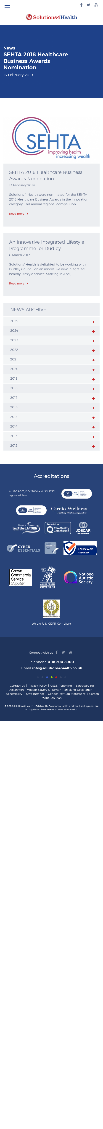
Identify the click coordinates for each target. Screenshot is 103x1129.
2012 (13, 445)
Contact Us (17, 685)
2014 (13, 426)
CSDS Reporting (61, 685)
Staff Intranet (35, 694)
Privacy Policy (38, 685)
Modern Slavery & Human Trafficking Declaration (59, 689)
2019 (14, 378)
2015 (14, 417)
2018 (14, 388)
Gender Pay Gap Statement (66, 694)
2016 (14, 407)
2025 (14, 321)
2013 (13, 436)
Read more (18, 213)
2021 (13, 359)
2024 (14, 330)
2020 (14, 369)
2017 (13, 397)
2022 (14, 350)
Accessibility (14, 694)
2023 (14, 340)
